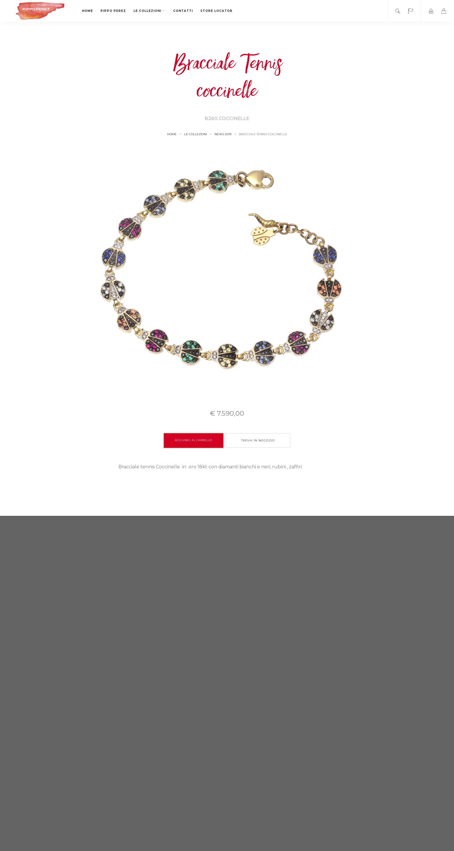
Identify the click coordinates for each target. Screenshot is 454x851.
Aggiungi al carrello (193, 440)
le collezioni (149, 11)
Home (87, 11)
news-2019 (223, 134)
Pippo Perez (113, 11)
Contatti (183, 11)
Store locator (216, 11)
